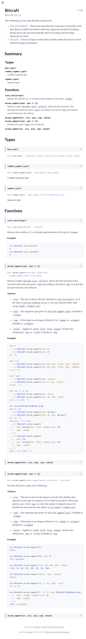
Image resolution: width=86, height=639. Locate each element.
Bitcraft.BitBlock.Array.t (51, 195)
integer (29, 156)
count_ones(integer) (14, 95)
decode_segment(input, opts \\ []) (21, 103)
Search (61, 627)
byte (68, 156)
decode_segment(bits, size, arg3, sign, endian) (28, 118)
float (38, 156)
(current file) (52, 627)
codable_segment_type (18, 276)
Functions (12, 90)
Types (9, 62)
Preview (44, 627)
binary (47, 156)
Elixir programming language (57, 632)
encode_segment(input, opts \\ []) (21, 121)
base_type (39, 173)
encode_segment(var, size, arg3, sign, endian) (27, 129)
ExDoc (30, 632)
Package (37, 627)
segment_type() (12, 79)
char (76, 156)
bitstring (58, 156)
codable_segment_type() (16, 71)
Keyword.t (41, 273)
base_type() (10, 68)
